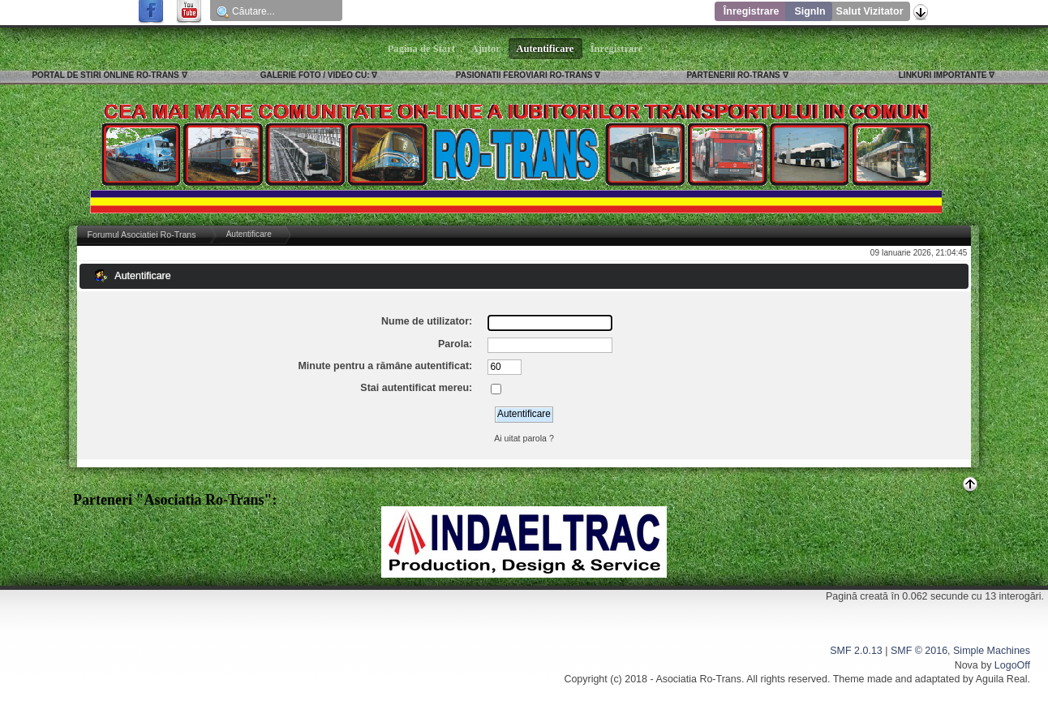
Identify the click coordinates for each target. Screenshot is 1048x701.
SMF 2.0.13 (856, 650)
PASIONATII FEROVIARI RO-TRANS (524, 75)
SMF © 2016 (919, 650)
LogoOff (1012, 665)
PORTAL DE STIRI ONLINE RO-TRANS (105, 75)
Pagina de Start (421, 48)
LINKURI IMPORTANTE (943, 75)
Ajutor (486, 48)
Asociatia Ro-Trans (698, 679)
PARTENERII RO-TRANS (733, 75)
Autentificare (545, 48)
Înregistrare (752, 11)
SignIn (809, 11)
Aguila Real (1002, 679)
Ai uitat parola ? (524, 438)
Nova (966, 665)
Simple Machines (991, 650)
